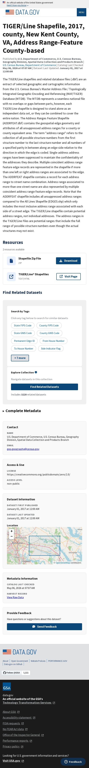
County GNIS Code (49, 333)
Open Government (19, 661)
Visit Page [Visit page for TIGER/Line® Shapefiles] (68, 276)
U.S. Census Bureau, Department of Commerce (29, 65)
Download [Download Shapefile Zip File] (68, 261)
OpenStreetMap (63, 563)
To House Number (23, 348)
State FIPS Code (22, 325)
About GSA (11, 712)
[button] (11, 531)
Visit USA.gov (13, 761)
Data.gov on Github (13, 664)
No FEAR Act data (15, 729)
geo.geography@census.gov (23, 449)
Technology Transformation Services (29, 703)
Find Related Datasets (44, 387)
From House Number (53, 341)
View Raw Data (15, 597)
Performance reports (17, 741)
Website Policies (38, 661)
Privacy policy (13, 746)
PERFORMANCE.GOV (57, 661)
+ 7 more (20, 358)
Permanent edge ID (24, 341)
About (5, 661)
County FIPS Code (49, 325)
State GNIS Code (23, 333)
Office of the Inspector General (23, 735)
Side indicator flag (51, 348)
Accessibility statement (19, 717)
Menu (81, 12)
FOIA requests (13, 723)
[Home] (22, 12)
